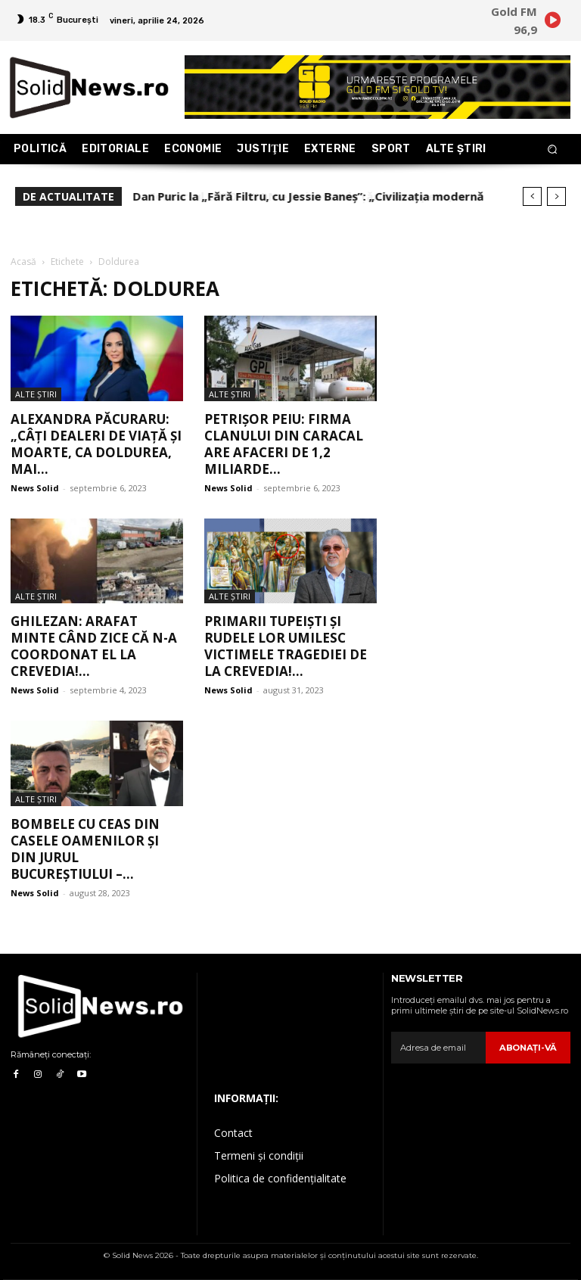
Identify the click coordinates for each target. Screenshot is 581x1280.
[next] (556, 196)
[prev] (532, 196)
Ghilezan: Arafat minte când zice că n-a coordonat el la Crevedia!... (94, 646)
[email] (439, 1048)
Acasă (23, 261)
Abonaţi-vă (529, 1047)
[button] (552, 149)
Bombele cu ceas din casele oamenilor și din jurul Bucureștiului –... (85, 849)
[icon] (552, 23)
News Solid (35, 488)
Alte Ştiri (36, 394)
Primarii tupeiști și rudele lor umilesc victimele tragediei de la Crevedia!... (285, 646)
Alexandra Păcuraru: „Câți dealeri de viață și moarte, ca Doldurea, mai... (96, 444)
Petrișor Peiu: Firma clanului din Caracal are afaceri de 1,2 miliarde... (283, 444)
